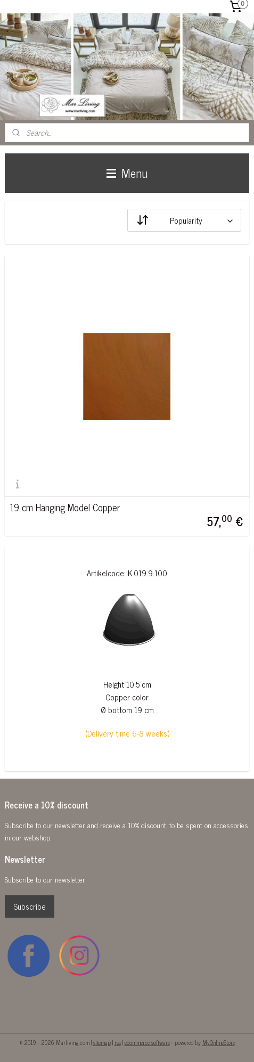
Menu (127, 173)
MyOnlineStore (218, 1042)
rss (117, 1042)
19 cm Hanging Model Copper (65, 507)
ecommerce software (147, 1042)
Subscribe (29, 906)
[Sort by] (184, 220)
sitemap (102, 1042)
